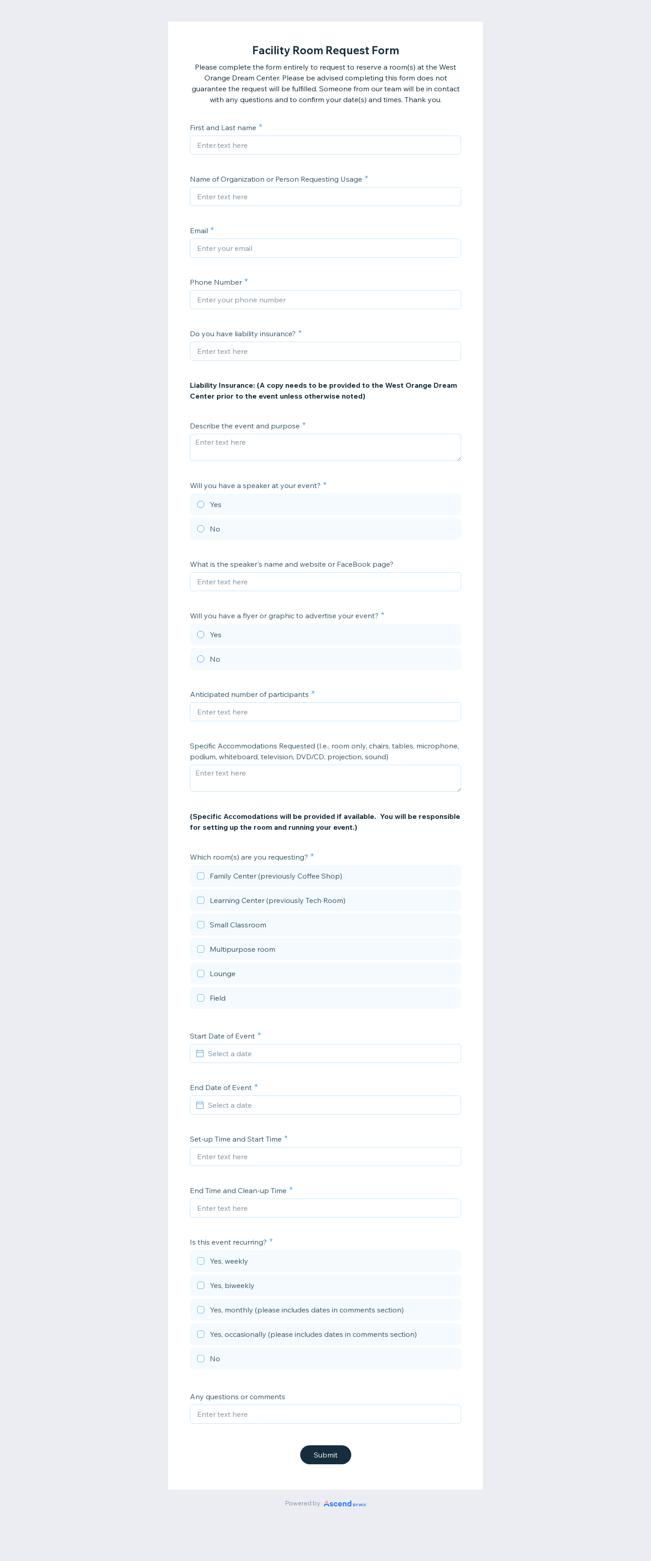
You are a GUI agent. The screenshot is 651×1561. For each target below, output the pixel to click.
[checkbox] (325, 877)
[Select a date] (331, 1053)
